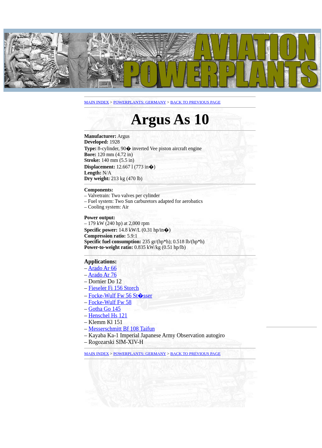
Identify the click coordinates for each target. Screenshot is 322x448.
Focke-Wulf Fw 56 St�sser (120, 295)
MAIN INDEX (96, 102)
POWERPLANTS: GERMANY (139, 102)
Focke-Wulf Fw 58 (109, 302)
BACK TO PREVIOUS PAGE (195, 102)
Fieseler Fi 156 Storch (113, 288)
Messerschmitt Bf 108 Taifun (121, 329)
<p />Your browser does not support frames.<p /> (162, 15)
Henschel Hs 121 (107, 315)
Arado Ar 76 (102, 275)
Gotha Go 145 (104, 309)
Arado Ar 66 (102, 268)
